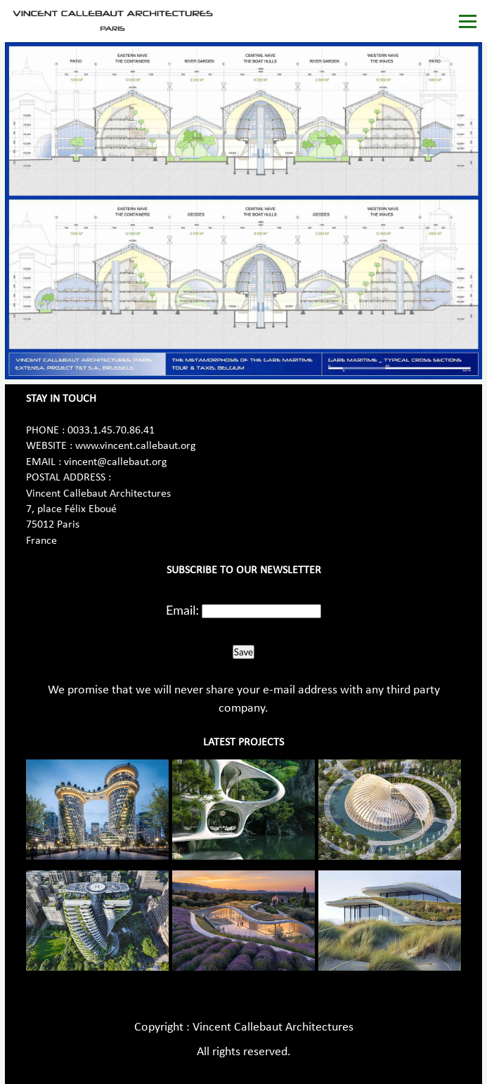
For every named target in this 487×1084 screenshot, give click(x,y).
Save (243, 652)
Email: (182, 610)
